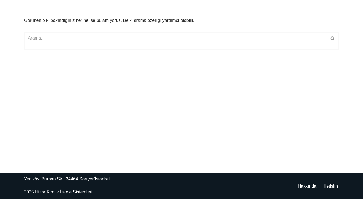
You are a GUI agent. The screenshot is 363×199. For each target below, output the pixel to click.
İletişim (331, 186)
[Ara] (175, 41)
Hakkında (307, 186)
